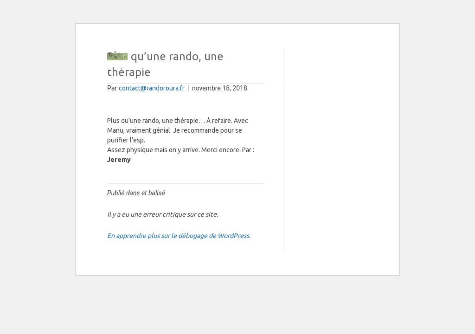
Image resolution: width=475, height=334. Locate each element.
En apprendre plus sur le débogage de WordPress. (178, 235)
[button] (364, 67)
